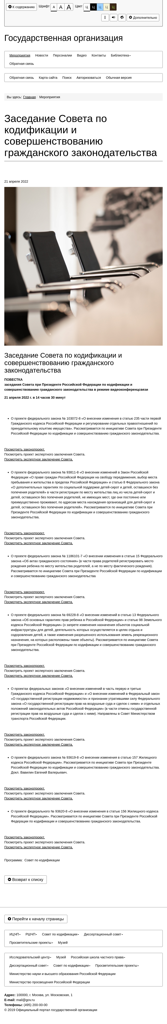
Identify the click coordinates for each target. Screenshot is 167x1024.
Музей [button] (63, 942)
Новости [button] (41, 55)
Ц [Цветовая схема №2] (93, 7)
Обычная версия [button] (119, 77)
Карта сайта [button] (48, 77)
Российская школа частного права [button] (98, 957)
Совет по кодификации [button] (60, 934)
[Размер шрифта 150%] (61, 7)
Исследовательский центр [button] (30, 957)
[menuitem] (20, 55)
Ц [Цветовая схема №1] (87, 8)
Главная (29, 97)
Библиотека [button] (121, 55)
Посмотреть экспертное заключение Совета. (38, 459)
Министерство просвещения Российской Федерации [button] (49, 982)
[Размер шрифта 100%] (54, 7)
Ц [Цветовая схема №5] (113, 7)
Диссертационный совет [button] (103, 934)
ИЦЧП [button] (15, 934)
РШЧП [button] (31, 934)
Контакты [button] (99, 55)
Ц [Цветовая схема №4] (106, 7)
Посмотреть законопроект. (24, 449)
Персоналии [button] (62, 55)
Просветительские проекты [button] (31, 942)
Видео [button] (82, 55)
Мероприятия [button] (19, 55)
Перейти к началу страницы (36, 919)
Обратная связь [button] (21, 63)
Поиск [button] (66, 77)
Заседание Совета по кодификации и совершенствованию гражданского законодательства (80, 135)
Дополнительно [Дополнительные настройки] (143, 17)
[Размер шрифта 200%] (68, 7)
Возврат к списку (25, 879)
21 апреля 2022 (16, 181)
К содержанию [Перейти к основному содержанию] (21, 7)
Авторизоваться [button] (88, 77)
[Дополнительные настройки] (122, 17)
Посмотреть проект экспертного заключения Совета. (44, 454)
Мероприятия (49, 97)
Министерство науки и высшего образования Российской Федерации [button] (62, 974)
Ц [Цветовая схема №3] (100, 7)
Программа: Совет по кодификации (32, 860)
